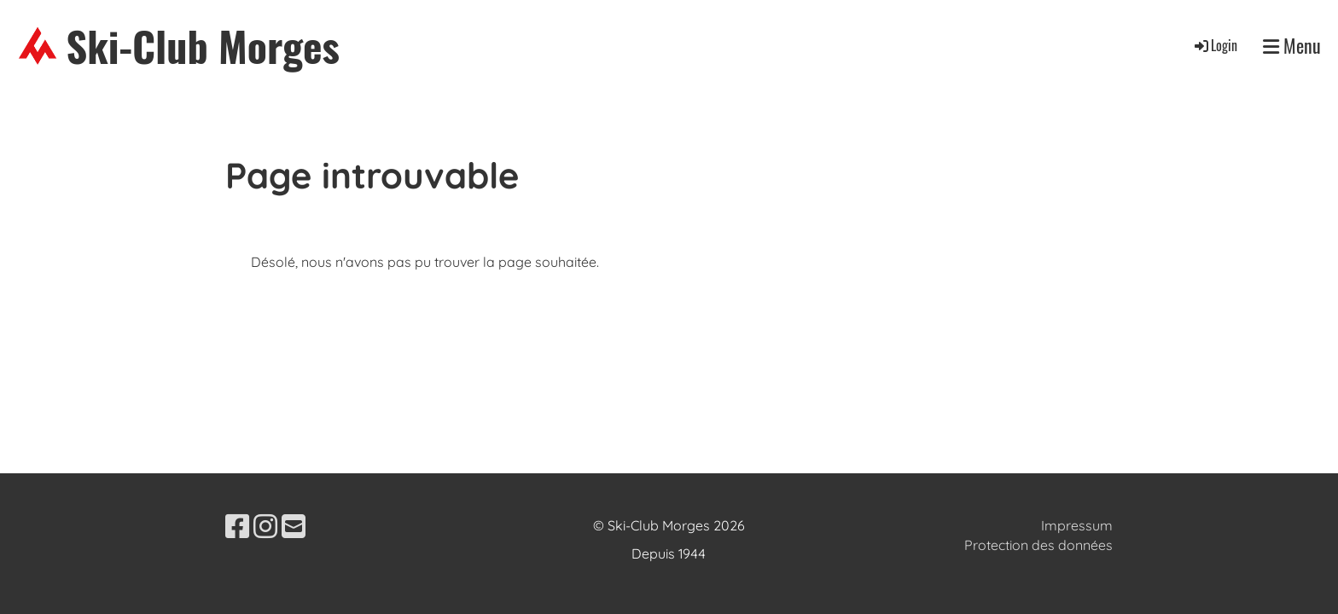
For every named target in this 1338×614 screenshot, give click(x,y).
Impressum (1077, 525)
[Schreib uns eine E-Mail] (293, 526)
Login (1214, 45)
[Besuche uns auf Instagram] (265, 526)
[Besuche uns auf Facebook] (237, 526)
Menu (1292, 45)
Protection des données (1038, 544)
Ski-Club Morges (203, 45)
